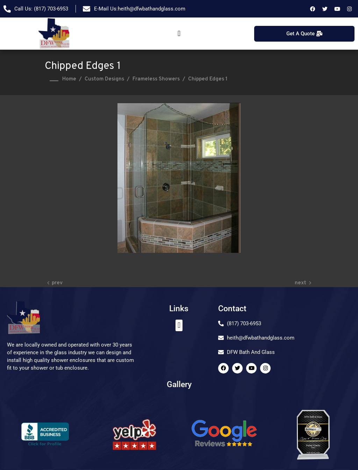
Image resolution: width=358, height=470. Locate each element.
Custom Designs (104, 79)
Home (69, 79)
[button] (179, 34)
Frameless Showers (156, 79)
